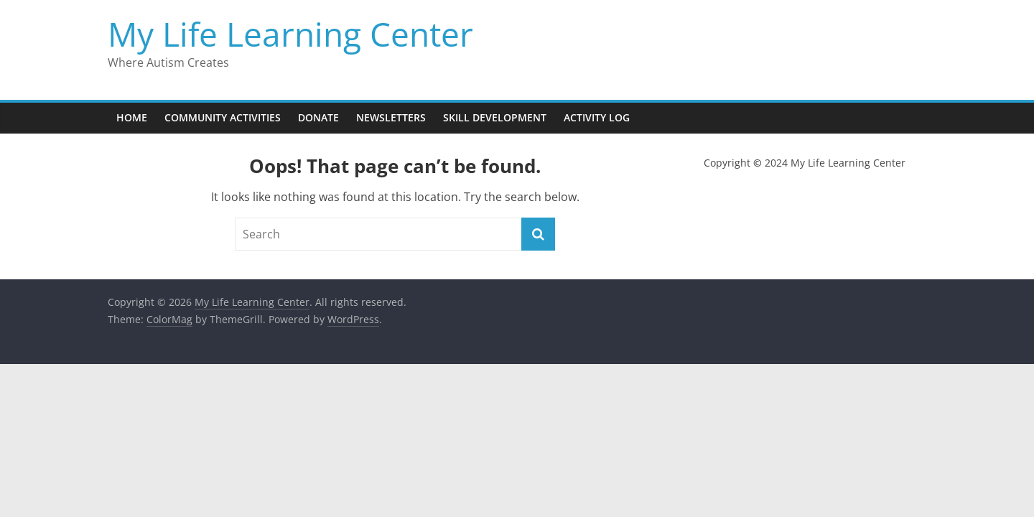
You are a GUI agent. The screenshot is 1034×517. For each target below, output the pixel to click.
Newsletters (391, 117)
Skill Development (494, 117)
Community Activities (222, 117)
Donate (318, 117)
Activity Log (597, 117)
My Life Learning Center (290, 33)
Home (131, 117)
